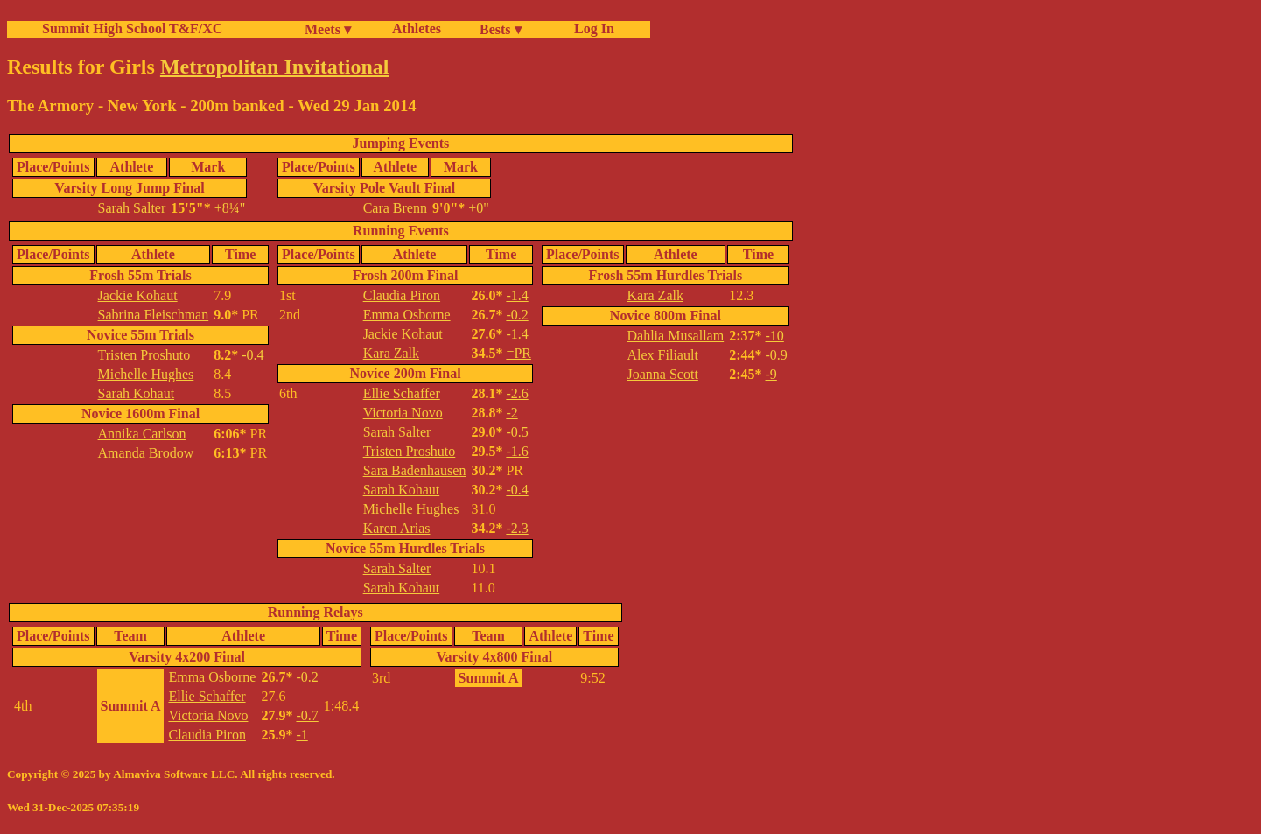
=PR (518, 353)
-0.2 (517, 314)
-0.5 (517, 431)
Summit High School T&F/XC (132, 28)
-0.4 (252, 354)
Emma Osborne (407, 314)
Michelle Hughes (146, 374)
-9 (770, 374)
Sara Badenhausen (414, 470)
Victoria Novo (403, 412)
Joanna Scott (662, 374)
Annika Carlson (142, 433)
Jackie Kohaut (138, 295)
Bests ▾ (501, 29)
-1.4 (517, 295)
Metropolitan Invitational (274, 66)
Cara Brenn (395, 207)
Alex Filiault (662, 354)
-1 (301, 734)
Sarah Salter (132, 207)
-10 (774, 335)
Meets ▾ (328, 29)
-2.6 (517, 393)
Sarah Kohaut (136, 393)
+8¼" (230, 207)
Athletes (416, 28)
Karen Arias (397, 528)
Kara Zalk (391, 353)
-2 (511, 412)
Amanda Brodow (146, 452)
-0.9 (776, 354)
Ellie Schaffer (401, 393)
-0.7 (307, 715)
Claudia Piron (401, 295)
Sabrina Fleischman (153, 314)
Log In (590, 28)
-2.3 (517, 528)
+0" (478, 207)
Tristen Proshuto (144, 354)
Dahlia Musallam (676, 335)
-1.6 (517, 451)
